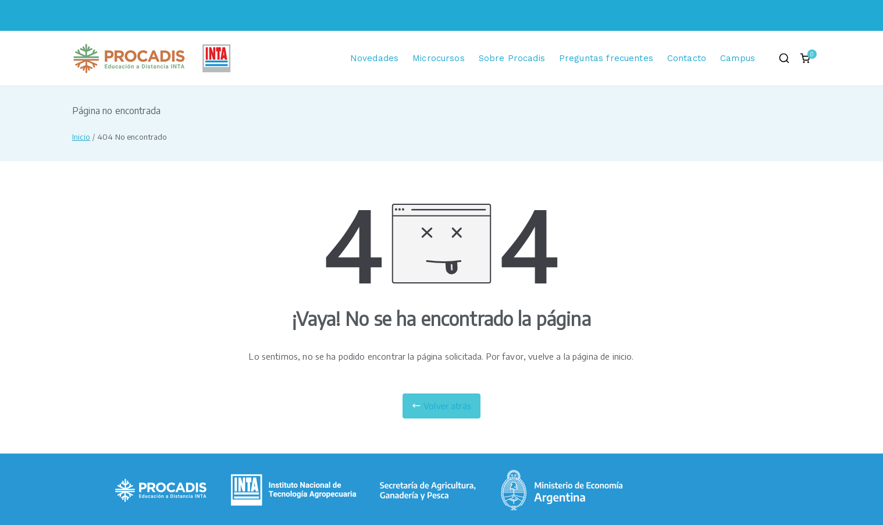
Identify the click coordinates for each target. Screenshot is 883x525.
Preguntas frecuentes (606, 58)
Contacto (686, 58)
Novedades (374, 58)
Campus (737, 58)
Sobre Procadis (512, 58)
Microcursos (438, 58)
